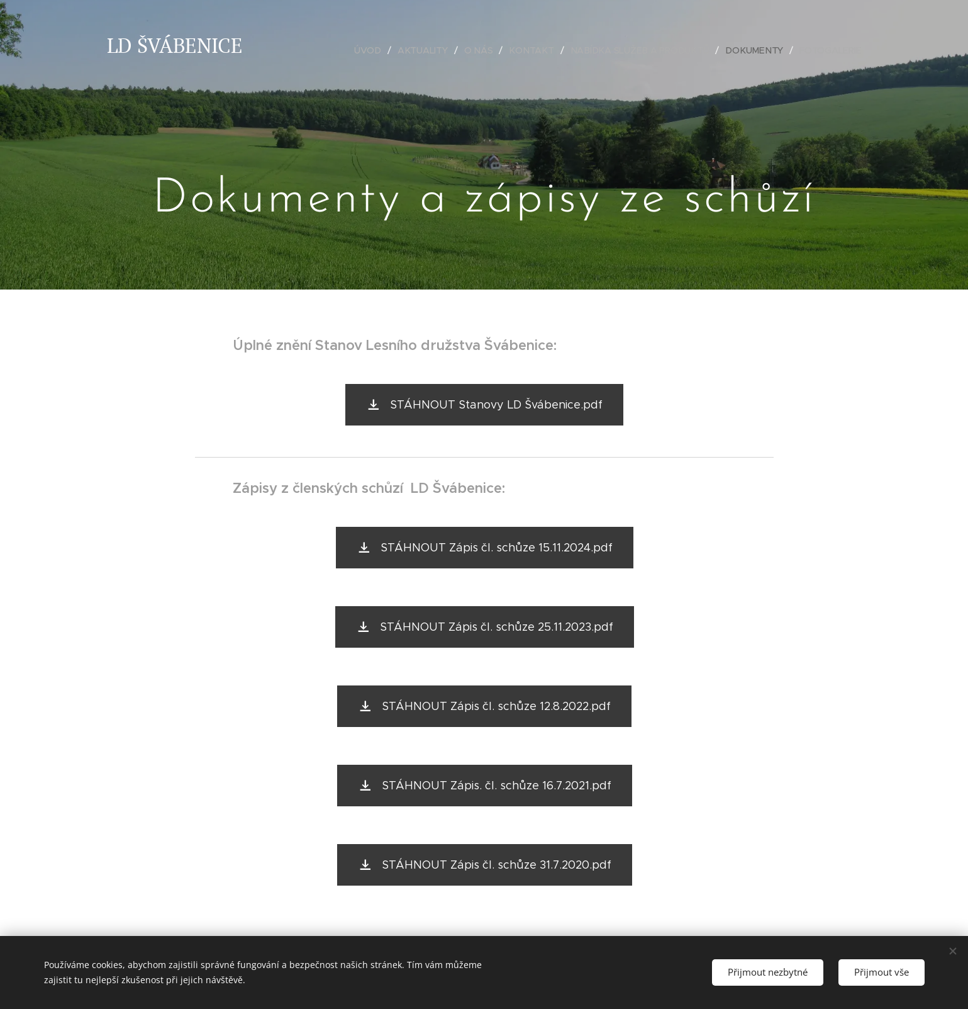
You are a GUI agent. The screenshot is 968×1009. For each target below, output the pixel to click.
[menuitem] (374, 50)
